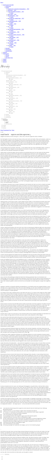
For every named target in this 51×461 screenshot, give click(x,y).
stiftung (7, 55)
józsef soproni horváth (8, 5)
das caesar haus (9, 57)
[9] (36, 363)
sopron (7, 56)
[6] (34, 307)
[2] (16, 156)
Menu (1, 2)
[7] (40, 313)
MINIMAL (7, 454)
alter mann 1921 (12, 14)
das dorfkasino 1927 (13, 15)
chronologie (8, 49)
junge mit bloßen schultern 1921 (16, 11)
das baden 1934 (12, 24)
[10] (5, 369)
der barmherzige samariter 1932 (16, 29)
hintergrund (6, 53)
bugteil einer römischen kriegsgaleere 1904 (18, 9)
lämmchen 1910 (12, 10)
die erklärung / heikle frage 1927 (16, 18)
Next (13, 130)
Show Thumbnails (4, 130)
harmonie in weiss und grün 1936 (16, 34)
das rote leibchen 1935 (13, 32)
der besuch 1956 (12, 42)
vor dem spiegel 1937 (13, 37)
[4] (44, 220)
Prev (10, 130)
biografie (7, 48)
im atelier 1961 (12, 45)
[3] (11, 196)
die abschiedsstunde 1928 (14, 21)
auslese (7, 7)
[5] (40, 227)
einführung (8, 6)
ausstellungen (8, 51)
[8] (28, 332)
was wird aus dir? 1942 (13, 40)
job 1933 (10, 26)
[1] (30, 134)
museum (5, 52)
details (11, 13)
